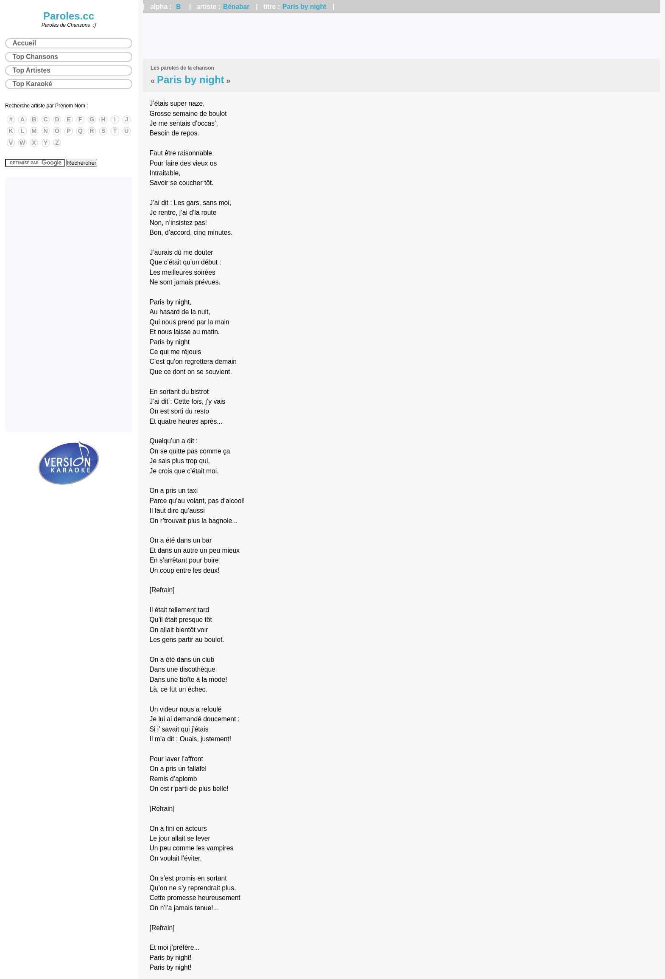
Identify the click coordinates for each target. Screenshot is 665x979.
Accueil (24, 43)
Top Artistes (31, 70)
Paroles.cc (68, 16)
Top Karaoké (32, 83)
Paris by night (304, 6)
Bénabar (236, 6)
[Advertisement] (401, 36)
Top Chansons (35, 56)
